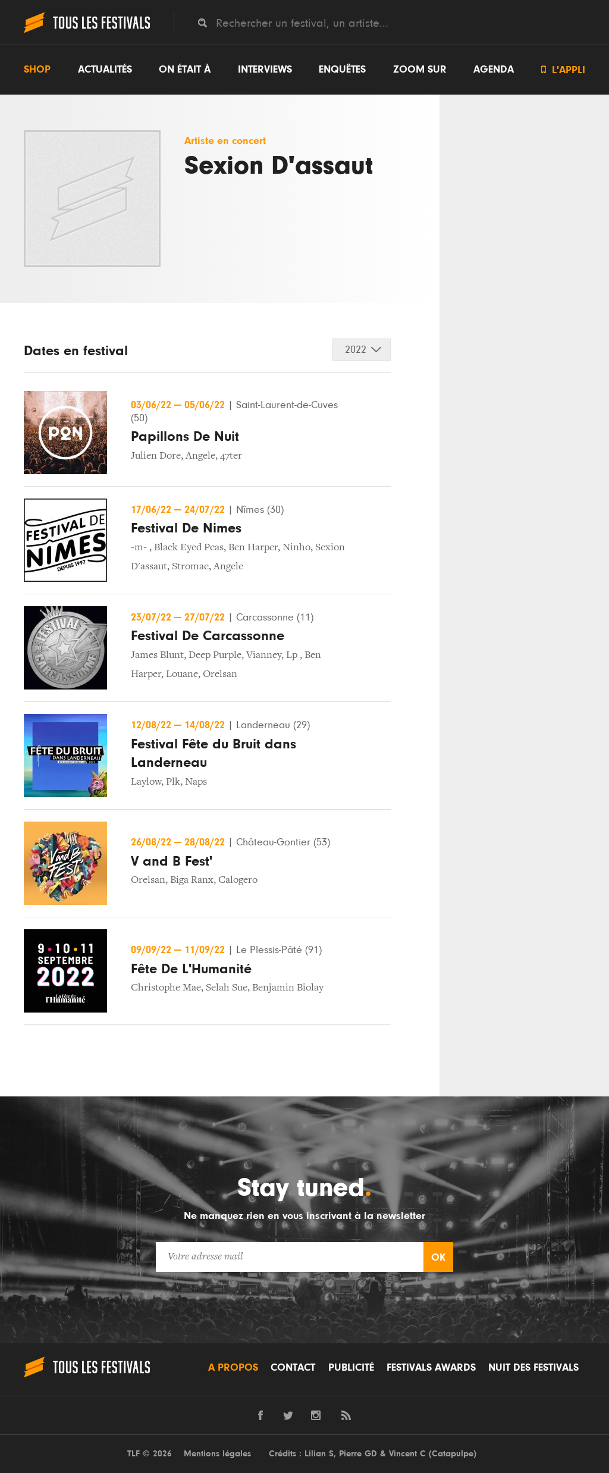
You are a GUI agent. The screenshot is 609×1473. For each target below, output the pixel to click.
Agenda (493, 69)
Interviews (265, 69)
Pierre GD (358, 1453)
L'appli (563, 70)
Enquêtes (342, 69)
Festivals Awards (431, 1367)
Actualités (105, 69)
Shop (37, 69)
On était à (185, 69)
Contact (293, 1367)
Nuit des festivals (533, 1367)
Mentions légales (217, 1453)
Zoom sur (420, 69)
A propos (233, 1367)
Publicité (351, 1367)
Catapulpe (452, 1453)
